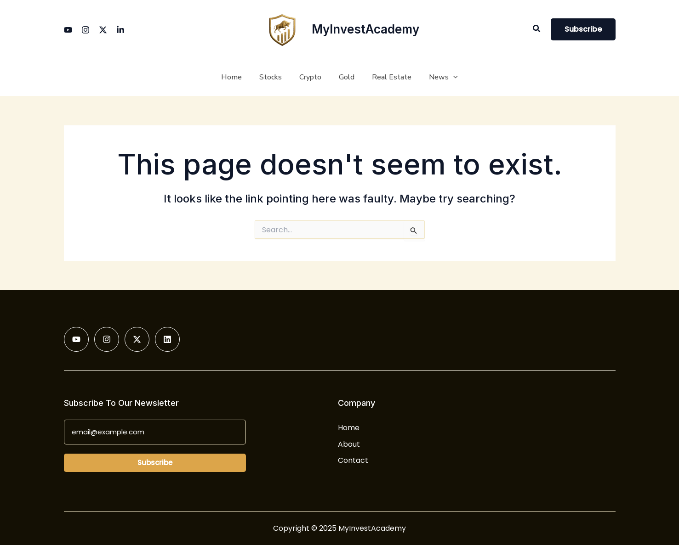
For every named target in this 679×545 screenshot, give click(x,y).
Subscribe (154, 462)
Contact (353, 460)
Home (348, 427)
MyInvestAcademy (365, 29)
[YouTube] (68, 30)
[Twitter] (103, 30)
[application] (446, 77)
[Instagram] (85, 30)
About (349, 444)
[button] (537, 29)
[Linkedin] (120, 30)
